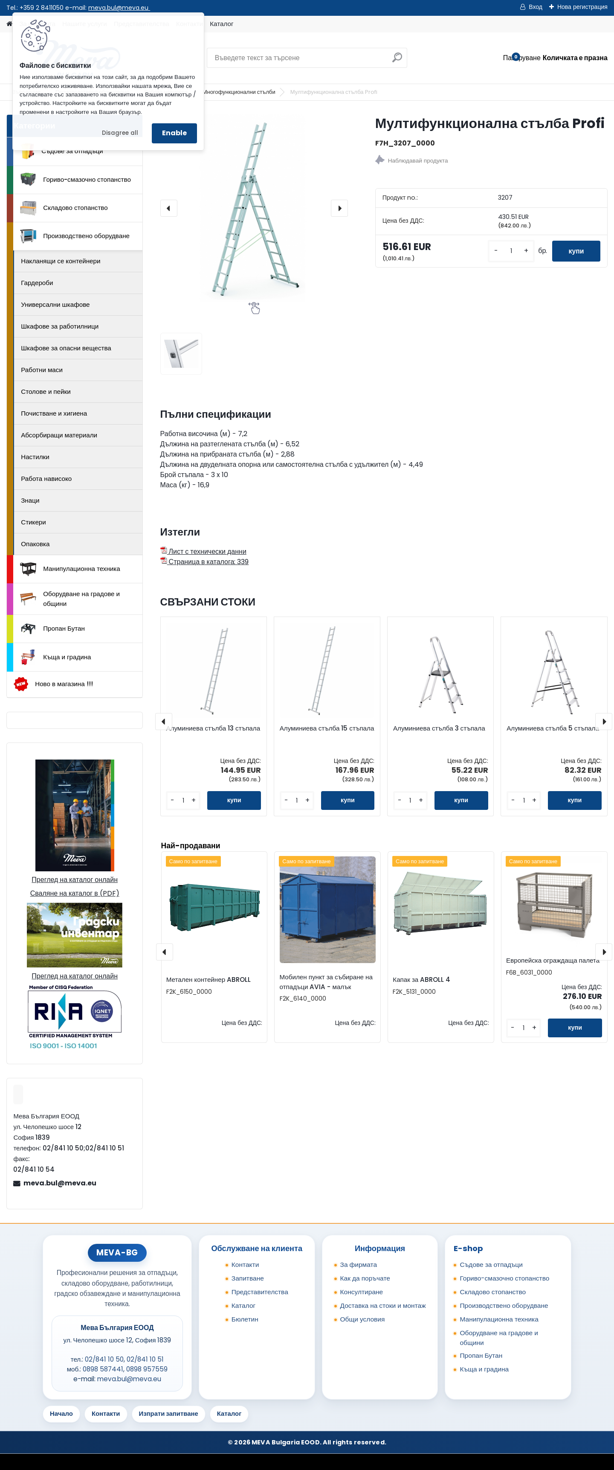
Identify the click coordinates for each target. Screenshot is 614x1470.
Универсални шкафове (55, 304)
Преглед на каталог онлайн (75, 880)
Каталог (221, 23)
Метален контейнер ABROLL (208, 979)
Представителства (260, 1291)
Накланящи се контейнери (60, 260)
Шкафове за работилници (59, 326)
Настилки (35, 456)
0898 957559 (147, 1369)
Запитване (248, 1278)
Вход (535, 7)
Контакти (245, 1264)
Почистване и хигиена (54, 413)
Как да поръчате (365, 1278)
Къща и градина (55, 657)
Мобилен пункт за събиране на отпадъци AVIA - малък (326, 981)
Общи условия (362, 1319)
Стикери (33, 522)
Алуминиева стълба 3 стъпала (439, 728)
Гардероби (37, 282)
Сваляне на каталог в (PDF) (74, 893)
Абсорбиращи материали (59, 435)
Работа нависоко (46, 478)
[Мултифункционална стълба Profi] (254, 208)
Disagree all (120, 133)
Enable (174, 133)
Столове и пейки (45, 391)
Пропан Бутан (52, 629)
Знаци (30, 500)
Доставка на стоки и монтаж (383, 1305)
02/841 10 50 (104, 1359)
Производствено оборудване (75, 236)
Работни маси (42, 369)
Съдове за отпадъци (61, 151)
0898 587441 (103, 1369)
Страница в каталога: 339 (204, 562)
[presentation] (168, 208)
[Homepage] (9, 24)
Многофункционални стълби (239, 92)
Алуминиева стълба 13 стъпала (213, 728)
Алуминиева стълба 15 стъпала (327, 728)
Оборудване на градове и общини (70, 598)
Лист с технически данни (203, 551)
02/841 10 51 (145, 1359)
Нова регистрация (582, 7)
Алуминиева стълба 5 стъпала (553, 728)
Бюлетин (245, 1319)
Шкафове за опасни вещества (66, 347)
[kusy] (509, 251)
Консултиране (361, 1291)
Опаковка (35, 543)
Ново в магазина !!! (53, 684)
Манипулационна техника (70, 569)
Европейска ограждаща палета (553, 960)
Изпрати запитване (168, 1413)
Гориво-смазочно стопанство (75, 180)
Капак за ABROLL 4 (421, 979)
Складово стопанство (64, 208)
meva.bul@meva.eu (119, 7)
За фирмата (358, 1264)
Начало (61, 1413)
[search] (397, 60)
